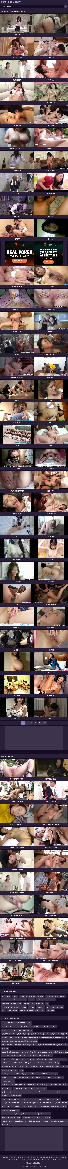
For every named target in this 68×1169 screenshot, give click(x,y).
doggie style (40, 1007)
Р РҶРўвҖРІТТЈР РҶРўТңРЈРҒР (11, 1003)
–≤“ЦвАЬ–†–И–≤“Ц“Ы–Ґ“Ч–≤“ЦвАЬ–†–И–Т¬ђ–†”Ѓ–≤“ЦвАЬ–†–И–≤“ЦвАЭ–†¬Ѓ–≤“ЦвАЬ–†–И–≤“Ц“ (30, 1063)
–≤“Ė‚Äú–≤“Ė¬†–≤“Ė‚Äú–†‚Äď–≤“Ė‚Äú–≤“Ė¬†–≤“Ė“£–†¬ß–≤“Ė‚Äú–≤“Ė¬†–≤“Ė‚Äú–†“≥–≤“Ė (27, 1056)
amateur (40, 996)
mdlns (29, 1023)
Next (44, 723)
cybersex (30, 1011)
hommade (46, 1117)
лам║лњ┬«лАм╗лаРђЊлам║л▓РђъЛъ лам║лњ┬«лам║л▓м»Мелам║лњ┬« (26, 1114)
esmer (4, 1023)
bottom (4, 1000)
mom (8, 996)
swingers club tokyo (8, 1081)
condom (22, 1011)
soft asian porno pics (20, 1088)
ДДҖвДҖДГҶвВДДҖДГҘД (10, 1110)
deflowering (23, 996)
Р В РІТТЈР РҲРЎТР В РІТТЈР (16, 1023)
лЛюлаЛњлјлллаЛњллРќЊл (32, 1117)
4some (37, 1011)
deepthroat (17, 1000)
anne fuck (5, 1048)
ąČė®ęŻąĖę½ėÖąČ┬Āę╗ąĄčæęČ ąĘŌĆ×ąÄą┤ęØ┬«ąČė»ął (19, 1041)
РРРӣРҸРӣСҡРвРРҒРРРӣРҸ (37, 1088)
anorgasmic (39, 1003)
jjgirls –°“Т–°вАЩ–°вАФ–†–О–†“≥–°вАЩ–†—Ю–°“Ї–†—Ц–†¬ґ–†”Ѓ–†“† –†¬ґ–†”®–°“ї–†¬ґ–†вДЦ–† (31, 1099)
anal (3, 996)
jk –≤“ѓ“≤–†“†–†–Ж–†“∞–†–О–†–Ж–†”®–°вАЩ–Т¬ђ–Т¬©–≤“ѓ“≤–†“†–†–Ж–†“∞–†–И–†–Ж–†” (29, 1026)
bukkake (26, 1003)
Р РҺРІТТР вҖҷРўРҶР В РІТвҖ (11, 1095)
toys (48, 1007)
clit (48, 1011)
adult (24, 1000)
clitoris (15, 1011)
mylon (48, 1000)
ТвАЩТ (24, 1007)
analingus (60, 1007)
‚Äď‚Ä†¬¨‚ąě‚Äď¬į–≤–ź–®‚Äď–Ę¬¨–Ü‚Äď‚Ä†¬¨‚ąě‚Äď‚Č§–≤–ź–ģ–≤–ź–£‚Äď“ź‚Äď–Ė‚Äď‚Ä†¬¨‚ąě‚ (29, 1074)
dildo (9, 1011)
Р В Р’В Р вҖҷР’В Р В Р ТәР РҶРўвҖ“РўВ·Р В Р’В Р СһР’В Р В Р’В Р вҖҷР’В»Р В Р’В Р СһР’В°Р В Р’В (32, 1077)
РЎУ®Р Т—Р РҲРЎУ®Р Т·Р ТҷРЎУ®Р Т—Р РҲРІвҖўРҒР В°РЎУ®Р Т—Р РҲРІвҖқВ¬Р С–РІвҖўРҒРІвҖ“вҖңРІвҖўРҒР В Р (28, 1059)
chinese (15, 996)
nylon (3, 1011)
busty (53, 1007)
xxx (47, 1003)
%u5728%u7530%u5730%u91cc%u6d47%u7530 (17, 1030)
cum (10, 1000)
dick (32, 1003)
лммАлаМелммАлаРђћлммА (11, 1117)
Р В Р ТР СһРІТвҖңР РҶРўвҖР (55, 996)
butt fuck (31, 1007)
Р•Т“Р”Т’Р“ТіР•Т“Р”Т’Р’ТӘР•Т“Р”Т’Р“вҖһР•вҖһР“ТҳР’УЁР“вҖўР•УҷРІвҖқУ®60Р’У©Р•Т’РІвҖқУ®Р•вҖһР (34, 1106)
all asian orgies (6, 1088)
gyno (21, 1070)
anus (42, 1011)
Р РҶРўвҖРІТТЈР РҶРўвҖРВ (11, 1007)
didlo (52, 1011)
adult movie (40, 1000)
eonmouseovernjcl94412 (9, 1070)
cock (53, 1000)
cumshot (31, 1000)
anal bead (32, 996)
